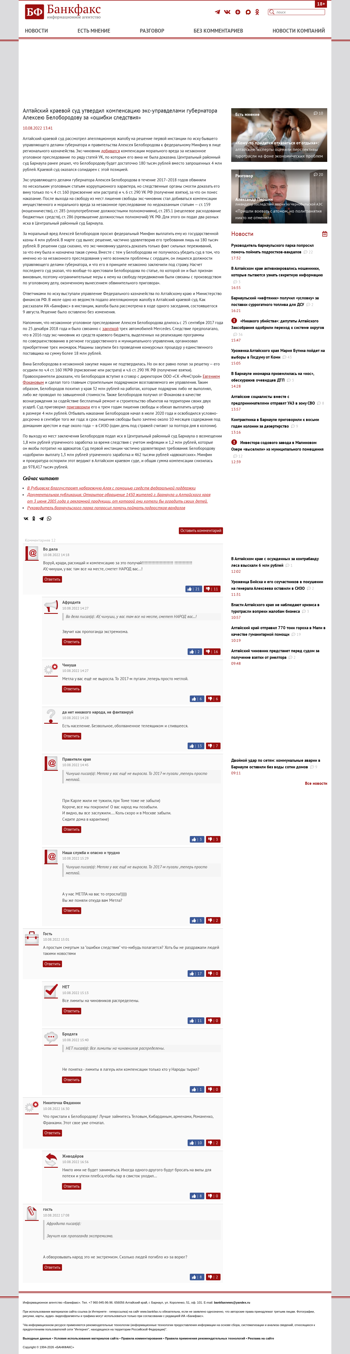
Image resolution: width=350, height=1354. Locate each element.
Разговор (152, 30)
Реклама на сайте (261, 1338)
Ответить (52, 579)
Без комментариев (218, 30)
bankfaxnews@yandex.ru (232, 1302)
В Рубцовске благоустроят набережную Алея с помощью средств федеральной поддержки (111, 488)
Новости (36, 30)
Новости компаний (299, 30)
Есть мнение (94, 30)
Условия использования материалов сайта (86, 1338)
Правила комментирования (141, 1338)
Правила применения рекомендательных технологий (205, 1338)
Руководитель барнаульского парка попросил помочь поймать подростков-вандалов (106, 507)
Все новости (316, 783)
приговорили (78, 407)
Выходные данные (37, 1338)
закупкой (110, 328)
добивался (110, 150)
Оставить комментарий (200, 530)
